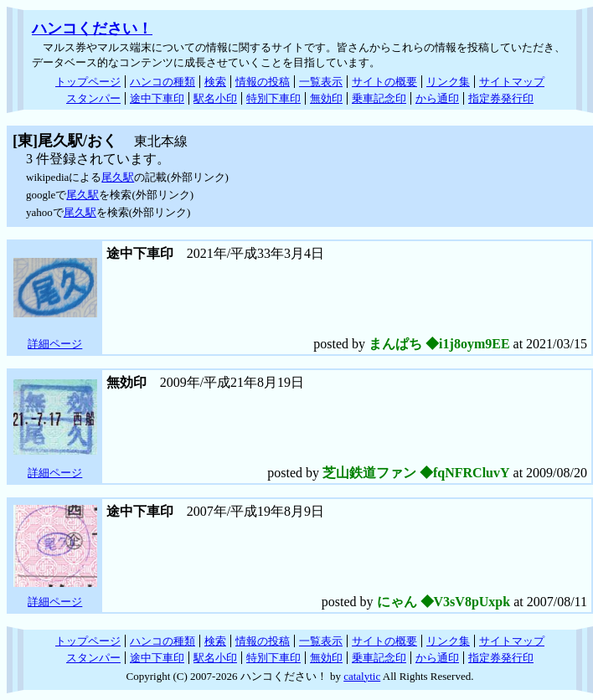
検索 (215, 81)
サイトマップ (511, 81)
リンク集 (448, 81)
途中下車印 (157, 98)
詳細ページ (55, 343)
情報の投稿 (262, 81)
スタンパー (93, 98)
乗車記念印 (379, 98)
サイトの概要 (384, 81)
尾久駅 (117, 177)
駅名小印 (215, 98)
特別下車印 (273, 98)
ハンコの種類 (162, 81)
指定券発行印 (501, 98)
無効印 (326, 98)
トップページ (88, 81)
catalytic (361, 676)
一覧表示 (321, 81)
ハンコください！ (92, 28)
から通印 (437, 98)
